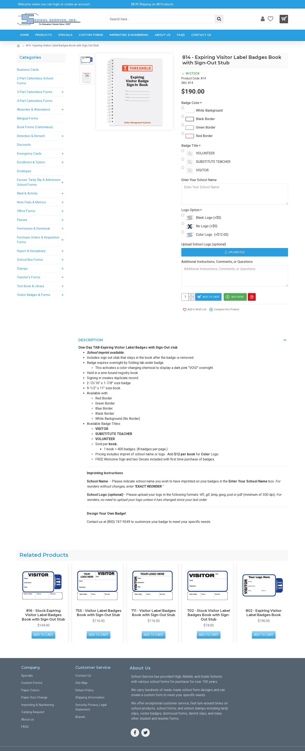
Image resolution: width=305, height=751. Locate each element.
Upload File (235, 252)
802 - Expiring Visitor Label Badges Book (264, 602)
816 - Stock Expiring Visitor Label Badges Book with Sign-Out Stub (43, 604)
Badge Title (189, 146)
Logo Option (190, 210)
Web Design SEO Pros (268, 743)
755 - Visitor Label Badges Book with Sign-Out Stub (98, 602)
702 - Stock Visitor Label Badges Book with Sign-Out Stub (208, 604)
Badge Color (190, 103)
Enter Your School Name (199, 180)
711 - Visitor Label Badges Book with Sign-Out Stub (153, 602)
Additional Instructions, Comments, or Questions (217, 262)
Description (90, 335)
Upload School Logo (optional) (203, 244)
